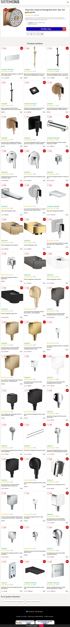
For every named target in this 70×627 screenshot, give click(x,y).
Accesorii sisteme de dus (33, 601)
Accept (41, 625)
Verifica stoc (53, 29)
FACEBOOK (30, 612)
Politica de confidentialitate (35, 616)
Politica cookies (48, 616)
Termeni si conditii (21, 616)
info (21, 77)
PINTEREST (39, 612)
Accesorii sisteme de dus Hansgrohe (13, 601)
